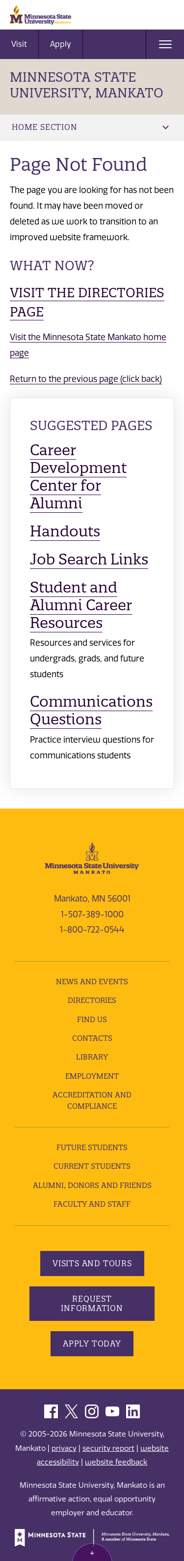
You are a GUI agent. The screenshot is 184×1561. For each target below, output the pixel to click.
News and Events (92, 981)
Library (92, 1056)
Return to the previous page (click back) (86, 379)
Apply (60, 44)
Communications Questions (91, 710)
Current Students (92, 1166)
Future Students (92, 1147)
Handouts (65, 531)
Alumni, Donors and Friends (92, 1185)
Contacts (92, 1038)
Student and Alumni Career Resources (81, 605)
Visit (19, 44)
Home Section (90, 127)
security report (108, 1448)
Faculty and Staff (92, 1204)
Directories (92, 1000)
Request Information (92, 1303)
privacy (64, 1448)
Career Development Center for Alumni (78, 476)
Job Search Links (89, 559)
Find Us (92, 1019)
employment (92, 1076)
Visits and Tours (92, 1263)
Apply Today (92, 1343)
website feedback (116, 1462)
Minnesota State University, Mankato (86, 85)
